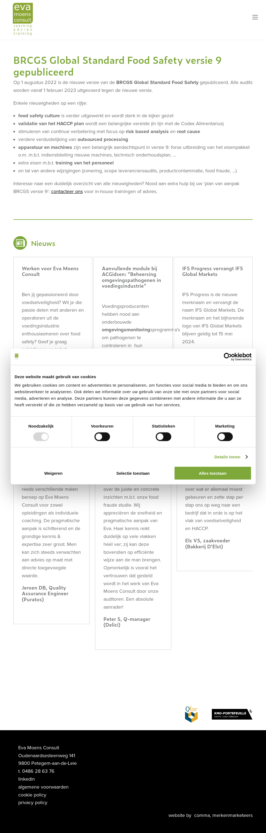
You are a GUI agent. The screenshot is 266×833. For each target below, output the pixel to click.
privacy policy (32, 802)
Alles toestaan (213, 473)
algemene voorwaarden (43, 787)
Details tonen (227, 456)
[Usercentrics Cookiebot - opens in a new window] (228, 357)
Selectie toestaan (133, 473)
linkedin (26, 779)
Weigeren (53, 473)
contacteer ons (67, 191)
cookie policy (32, 795)
